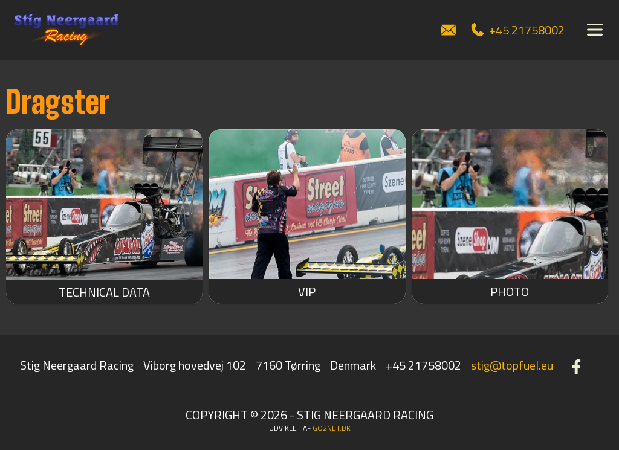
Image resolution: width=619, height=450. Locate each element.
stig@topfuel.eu (512, 365)
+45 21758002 (518, 30)
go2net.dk (332, 428)
